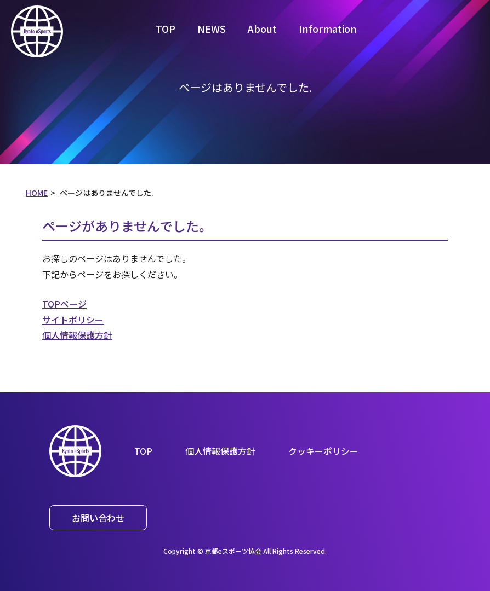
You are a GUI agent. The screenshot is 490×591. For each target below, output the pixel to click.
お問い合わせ (98, 517)
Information (328, 28)
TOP (165, 28)
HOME (37, 192)
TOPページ (64, 303)
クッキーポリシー (323, 450)
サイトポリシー (73, 319)
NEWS (211, 28)
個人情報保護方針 (77, 334)
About (262, 28)
